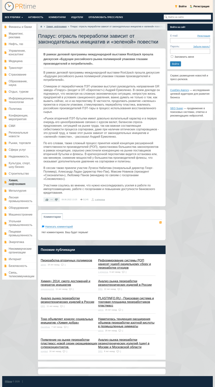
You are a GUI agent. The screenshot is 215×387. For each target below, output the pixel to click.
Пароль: (175, 46)
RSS (160, 222)
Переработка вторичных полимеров (66, 260)
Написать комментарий (59, 226)
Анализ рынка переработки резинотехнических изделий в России (125, 283)
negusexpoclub (47, 289)
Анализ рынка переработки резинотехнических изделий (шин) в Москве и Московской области (123, 343)
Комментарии (52, 216)
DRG (100, 289)
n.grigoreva (100, 199)
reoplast (44, 351)
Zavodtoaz (45, 327)
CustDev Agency (179, 90)
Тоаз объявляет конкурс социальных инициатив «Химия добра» (67, 320)
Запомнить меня (184, 56)
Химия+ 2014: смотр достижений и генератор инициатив (65, 283)
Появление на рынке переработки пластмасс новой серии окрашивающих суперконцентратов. (69, 343)
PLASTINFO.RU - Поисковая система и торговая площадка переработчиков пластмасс (126, 302)
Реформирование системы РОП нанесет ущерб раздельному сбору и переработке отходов (124, 264)
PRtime (8, 381)
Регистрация (203, 36)
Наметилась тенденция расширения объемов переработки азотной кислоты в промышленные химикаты (126, 322)
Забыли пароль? (201, 46)
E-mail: (174, 35)
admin (43, 265)
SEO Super (176, 108)
